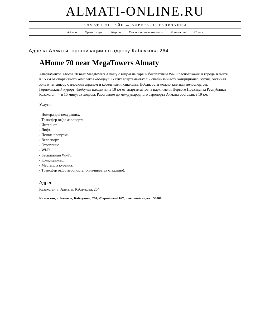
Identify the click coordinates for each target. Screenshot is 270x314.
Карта (116, 32)
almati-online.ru (135, 11)
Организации (94, 32)
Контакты (178, 32)
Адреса (72, 32)
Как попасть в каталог (146, 32)
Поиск (198, 32)
